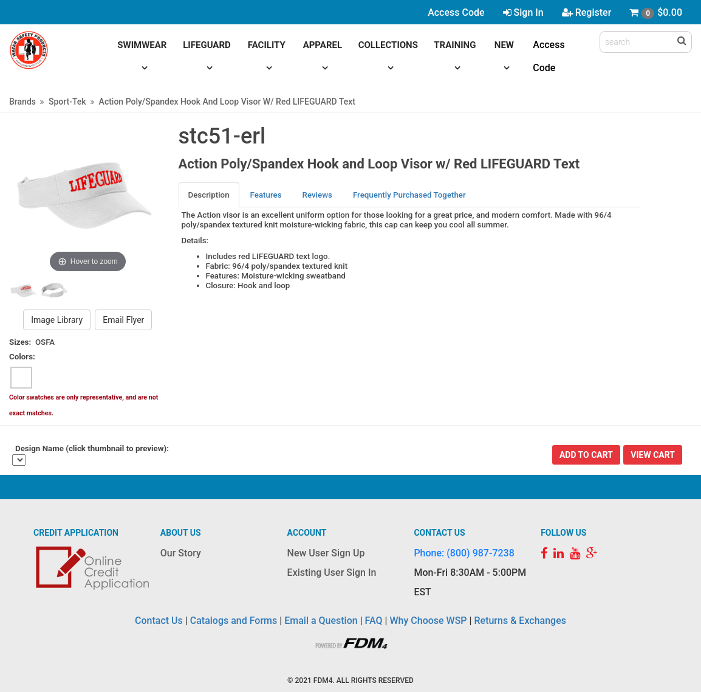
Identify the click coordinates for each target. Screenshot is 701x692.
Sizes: (20, 342)
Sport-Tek (67, 101)
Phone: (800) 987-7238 (464, 553)
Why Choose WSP (428, 620)
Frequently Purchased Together (409, 194)
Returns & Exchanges (520, 620)
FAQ (374, 620)
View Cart (653, 455)
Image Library (57, 320)
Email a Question (320, 620)
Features (266, 194)
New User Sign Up (326, 553)
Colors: (22, 356)
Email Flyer (123, 320)
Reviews (317, 194)
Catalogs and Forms (234, 620)
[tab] (210, 194)
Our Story (180, 553)
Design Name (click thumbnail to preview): (92, 448)
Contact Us (159, 620)
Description (209, 194)
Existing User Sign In (332, 572)
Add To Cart (586, 455)
